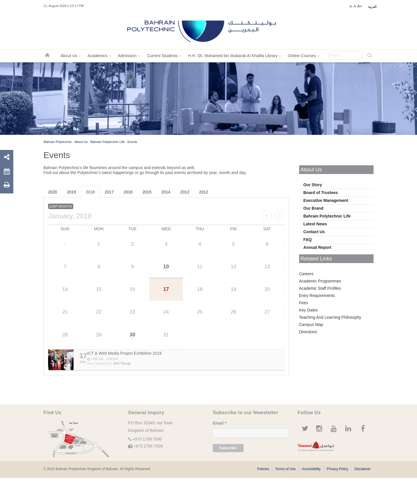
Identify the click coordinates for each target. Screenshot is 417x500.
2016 (128, 192)
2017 (109, 192)
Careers (306, 273)
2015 (146, 192)
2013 (184, 192)
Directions (308, 331)
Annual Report (317, 247)
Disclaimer (362, 469)
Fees (303, 302)
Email (219, 423)
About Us (80, 142)
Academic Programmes (320, 281)
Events (132, 142)
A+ (359, 6)
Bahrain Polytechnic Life (107, 142)
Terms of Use (285, 469)
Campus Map (311, 324)
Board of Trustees (320, 192)
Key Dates (308, 310)
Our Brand (313, 208)
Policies (263, 469)
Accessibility (311, 469)
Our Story (312, 184)
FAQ (307, 239)
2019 (71, 192)
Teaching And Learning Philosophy (330, 317)
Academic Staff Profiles (320, 288)
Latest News (315, 224)
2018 (90, 192)
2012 (203, 192)
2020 (52, 192)
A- (351, 6)
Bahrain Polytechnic (58, 142)
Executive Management (325, 200)
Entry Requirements (317, 295)
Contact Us (314, 231)
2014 (165, 192)
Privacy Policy (337, 469)
